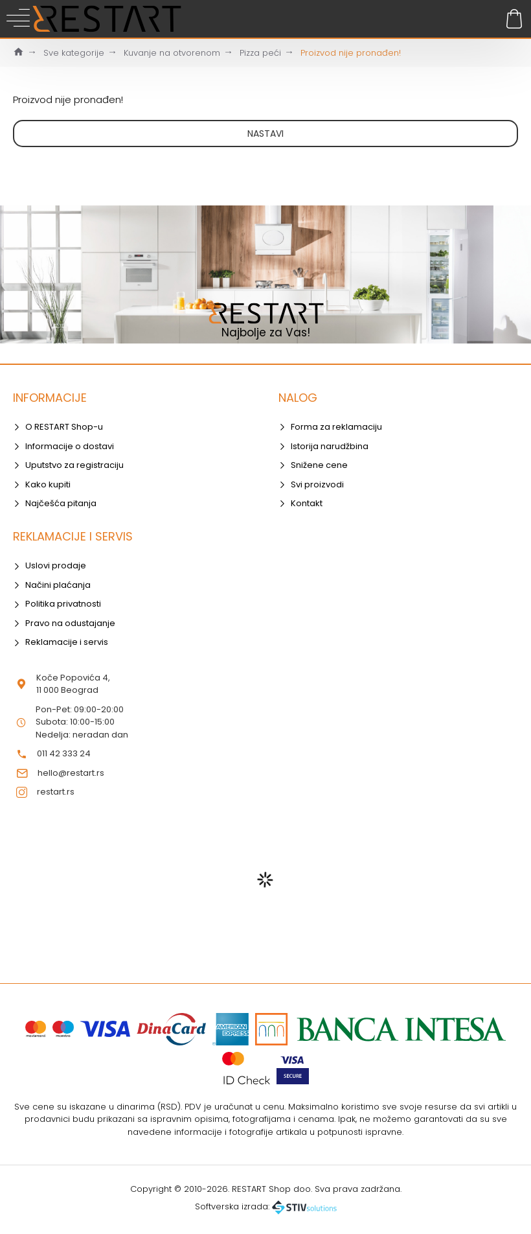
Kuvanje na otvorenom (172, 53)
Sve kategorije (73, 53)
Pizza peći (260, 53)
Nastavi (265, 133)
